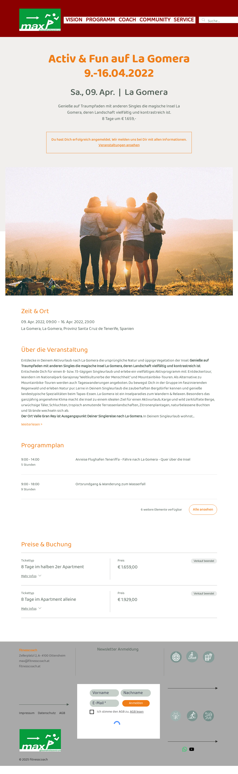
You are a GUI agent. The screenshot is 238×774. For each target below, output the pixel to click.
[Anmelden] (136, 703)
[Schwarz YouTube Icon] (192, 749)
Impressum (26, 713)
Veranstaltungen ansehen (119, 145)
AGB (62, 713)
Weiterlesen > (31, 424)
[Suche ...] (220, 21)
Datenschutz (47, 713)
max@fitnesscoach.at (34, 661)
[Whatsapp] (185, 749)
